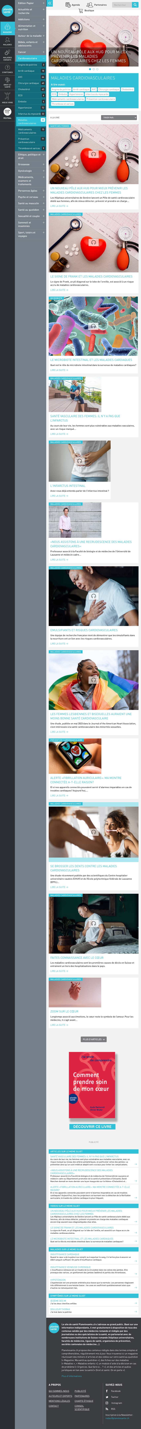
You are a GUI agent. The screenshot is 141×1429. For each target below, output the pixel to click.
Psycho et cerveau (28, 196)
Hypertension (25, 107)
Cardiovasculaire (27, 58)
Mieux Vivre (7, 102)
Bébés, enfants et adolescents (27, 43)
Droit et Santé (7, 86)
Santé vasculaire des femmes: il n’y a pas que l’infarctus (85, 418)
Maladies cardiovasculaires (27, 121)
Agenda (75, 4)
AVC (20, 76)
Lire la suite (59, 206)
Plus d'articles (92, 1039)
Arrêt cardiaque (26, 70)
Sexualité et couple (29, 215)
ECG (20, 95)
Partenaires (100, 4)
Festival (7, 118)
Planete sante (7, 11)
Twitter (112, 1397)
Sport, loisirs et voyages (26, 234)
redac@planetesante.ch (117, 1418)
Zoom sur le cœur (64, 1011)
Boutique (89, 10)
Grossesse (24, 164)
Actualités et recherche (25, 11)
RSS (110, 1409)
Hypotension (58, 1279)
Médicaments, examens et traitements (26, 180)
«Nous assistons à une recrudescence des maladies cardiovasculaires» (91, 544)
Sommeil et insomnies (24, 224)
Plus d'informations (72, 1376)
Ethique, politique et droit (29, 156)
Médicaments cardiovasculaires (27, 131)
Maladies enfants (7, 58)
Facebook (113, 1391)
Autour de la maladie (30, 35)
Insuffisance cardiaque (64, 1254)
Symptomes (7, 72)
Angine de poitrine (27, 64)
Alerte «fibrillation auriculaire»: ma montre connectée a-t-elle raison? (86, 780)
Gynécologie (25, 170)
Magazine (7, 32)
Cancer (22, 51)
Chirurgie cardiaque (28, 83)
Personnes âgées (27, 190)
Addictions (24, 19)
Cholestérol (24, 89)
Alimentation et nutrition (26, 27)
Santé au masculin (28, 203)
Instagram (114, 1402)
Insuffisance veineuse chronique (70, 1267)
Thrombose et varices (29, 148)
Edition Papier (26, 2)
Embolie (22, 101)
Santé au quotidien (28, 209)
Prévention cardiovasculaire (26, 140)
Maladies (7, 44)
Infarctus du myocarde (29, 113)
